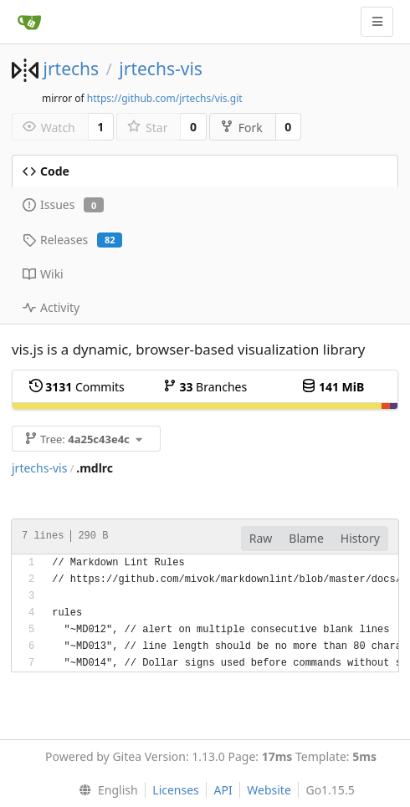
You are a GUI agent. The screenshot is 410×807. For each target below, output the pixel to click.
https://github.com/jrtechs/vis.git (165, 98)
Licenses (175, 790)
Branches (205, 387)
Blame (306, 538)
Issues (63, 204)
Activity (51, 307)
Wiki (43, 274)
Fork (241, 127)
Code (46, 171)
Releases (72, 240)
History (360, 538)
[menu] (104, 790)
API (222, 790)
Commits (77, 387)
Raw (261, 538)
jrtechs (71, 68)
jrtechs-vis (160, 68)
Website (269, 790)
